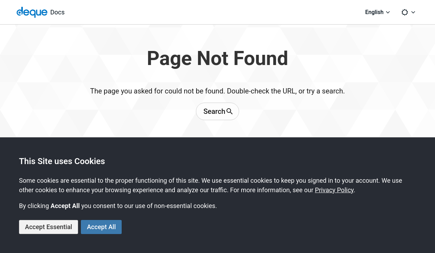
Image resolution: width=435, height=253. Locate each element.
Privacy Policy (334, 190)
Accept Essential (48, 227)
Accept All (101, 227)
